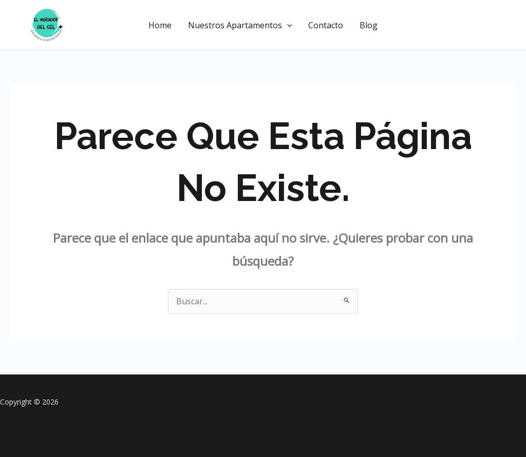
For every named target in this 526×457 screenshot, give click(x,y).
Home (160, 25)
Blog (369, 25)
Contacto (325, 25)
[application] (287, 25)
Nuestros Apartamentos (240, 25)
